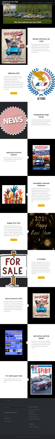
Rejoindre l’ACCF (49, 2)
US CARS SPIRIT (39, 2)
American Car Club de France (10, 3)
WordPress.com (37, 436)
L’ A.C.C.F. (24, 2)
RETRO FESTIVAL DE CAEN (34, 410)
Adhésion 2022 (31, 412)
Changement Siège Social (33, 414)
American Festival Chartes (33, 416)
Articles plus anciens (6, 400)
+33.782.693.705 (31, 2)
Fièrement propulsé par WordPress (21, 436)
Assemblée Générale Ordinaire (34, 419)
